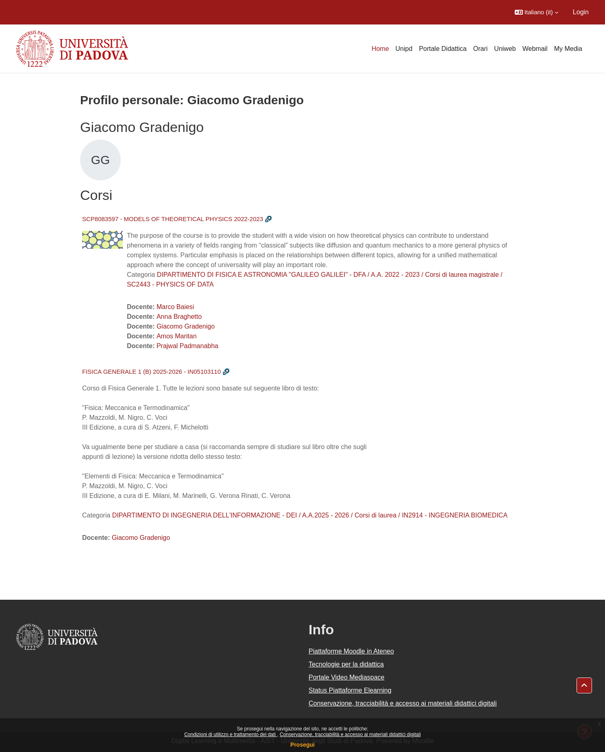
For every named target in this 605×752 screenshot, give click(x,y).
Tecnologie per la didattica (346, 664)
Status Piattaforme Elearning (350, 690)
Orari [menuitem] (480, 48)
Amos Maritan (177, 336)
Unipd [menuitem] (404, 48)
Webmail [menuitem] (535, 48)
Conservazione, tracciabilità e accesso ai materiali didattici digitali (350, 734)
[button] (536, 12)
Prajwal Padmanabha (187, 345)
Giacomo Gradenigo (186, 326)
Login (581, 12)
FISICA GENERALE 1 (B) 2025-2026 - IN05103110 (151, 371)
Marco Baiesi (175, 306)
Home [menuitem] (380, 48)
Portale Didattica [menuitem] (442, 48)
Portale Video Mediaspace (347, 677)
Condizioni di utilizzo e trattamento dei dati (230, 734)
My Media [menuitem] (568, 48)
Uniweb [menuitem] (505, 48)
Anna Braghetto (179, 316)
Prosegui (302, 744)
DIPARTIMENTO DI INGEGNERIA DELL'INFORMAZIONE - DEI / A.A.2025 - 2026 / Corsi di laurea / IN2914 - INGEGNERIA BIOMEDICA (309, 515)
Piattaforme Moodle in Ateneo (351, 651)
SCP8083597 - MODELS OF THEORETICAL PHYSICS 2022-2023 (172, 218)
